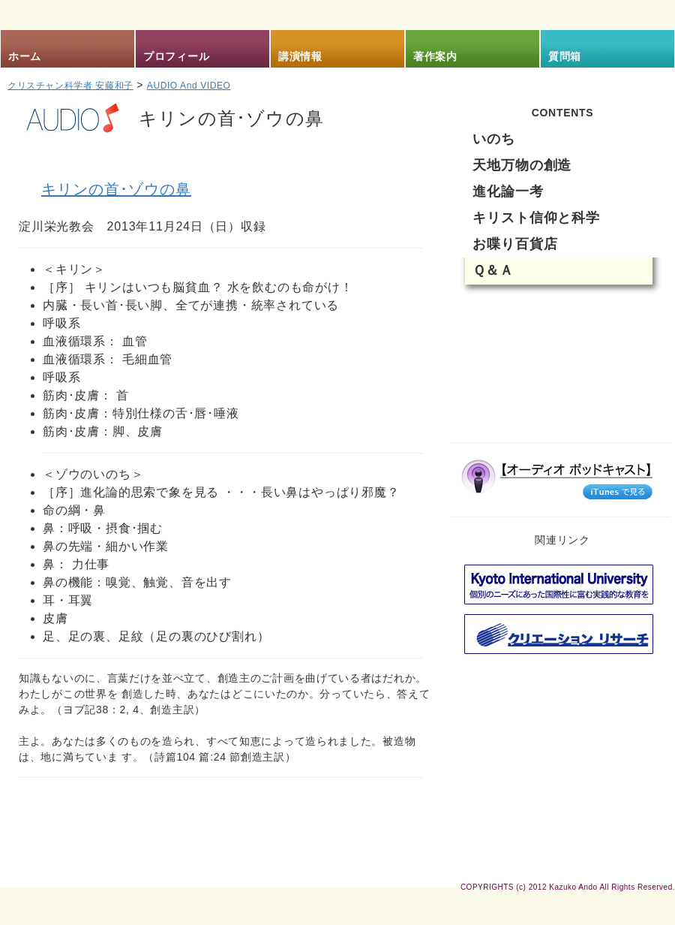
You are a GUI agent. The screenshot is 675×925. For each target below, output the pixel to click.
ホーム (24, 56)
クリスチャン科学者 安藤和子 (71, 85)
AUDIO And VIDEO (189, 85)
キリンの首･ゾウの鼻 (116, 189)
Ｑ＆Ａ (493, 270)
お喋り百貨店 (514, 244)
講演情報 (300, 56)
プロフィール (176, 56)
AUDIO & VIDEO (562, 407)
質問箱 (564, 56)
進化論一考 (508, 191)
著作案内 (435, 56)
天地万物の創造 (522, 165)
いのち (493, 138)
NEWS (508, 317)
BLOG (506, 362)
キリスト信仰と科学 (536, 217)
